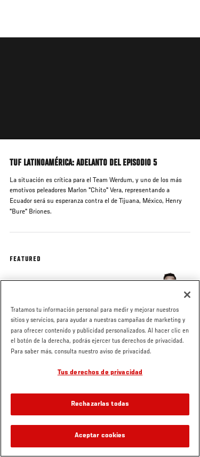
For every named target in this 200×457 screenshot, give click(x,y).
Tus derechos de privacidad (100, 372)
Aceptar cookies (100, 435)
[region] (100, 368)
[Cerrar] (187, 294)
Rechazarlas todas (100, 404)
